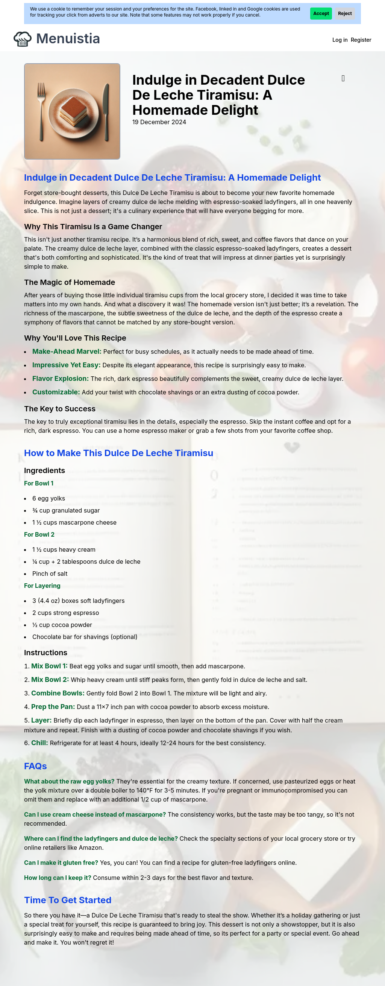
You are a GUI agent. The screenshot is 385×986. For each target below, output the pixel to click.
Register (361, 40)
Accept (321, 13)
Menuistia (68, 38)
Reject (345, 13)
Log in (340, 40)
